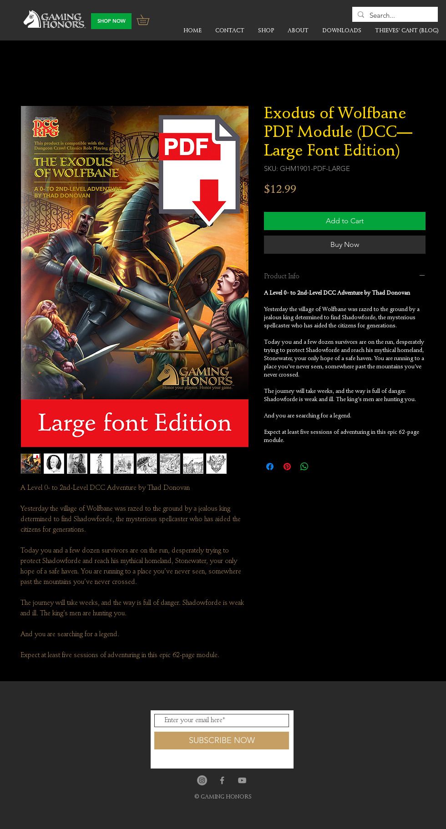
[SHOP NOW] (111, 21)
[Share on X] (321, 466)
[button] (148, 20)
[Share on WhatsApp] (304, 466)
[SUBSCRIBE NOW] (221, 740)
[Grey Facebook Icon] (222, 780)
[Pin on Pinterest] (287, 466)
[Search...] (394, 15)
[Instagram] (202, 780)
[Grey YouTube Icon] (242, 780)
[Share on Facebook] (269, 466)
